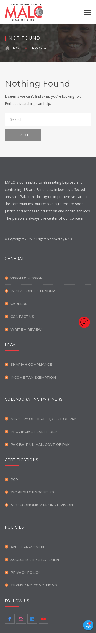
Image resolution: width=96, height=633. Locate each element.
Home (17, 48)
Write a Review (26, 329)
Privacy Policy (25, 572)
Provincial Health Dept (34, 432)
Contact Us (22, 316)
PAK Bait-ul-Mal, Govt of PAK (40, 444)
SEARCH (23, 135)
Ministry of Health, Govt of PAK (43, 419)
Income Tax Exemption (33, 377)
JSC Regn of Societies (32, 492)
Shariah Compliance (31, 364)
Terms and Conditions (33, 585)
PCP (14, 479)
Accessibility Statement (35, 560)
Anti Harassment (28, 547)
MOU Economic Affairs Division (41, 505)
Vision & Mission (26, 278)
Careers (18, 304)
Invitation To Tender (32, 291)
